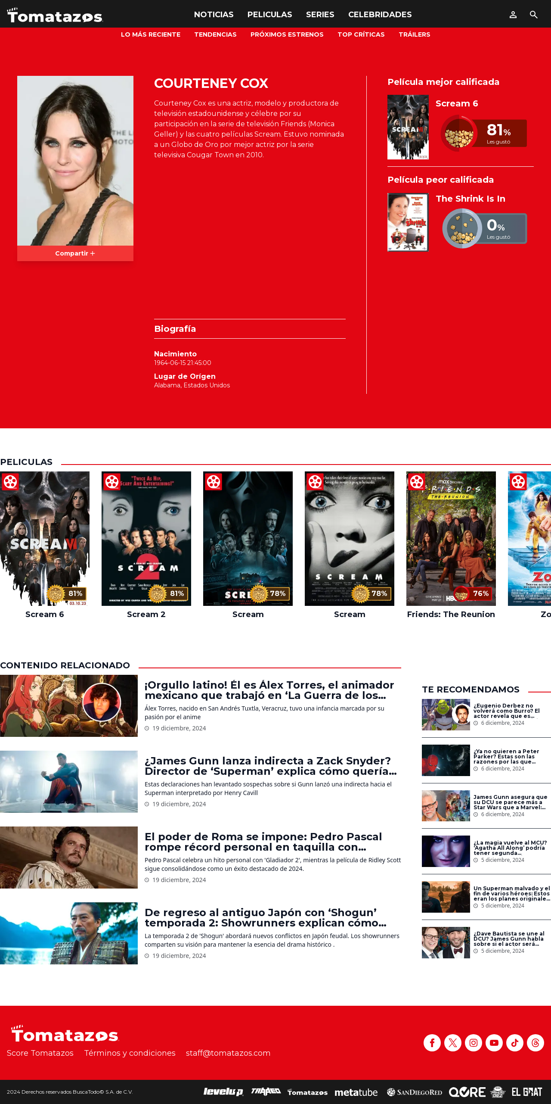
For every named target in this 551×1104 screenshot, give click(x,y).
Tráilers (414, 34)
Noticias (214, 14)
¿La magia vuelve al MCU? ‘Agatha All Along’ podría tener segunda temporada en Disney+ (510, 848)
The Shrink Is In (470, 198)
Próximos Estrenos (287, 34)
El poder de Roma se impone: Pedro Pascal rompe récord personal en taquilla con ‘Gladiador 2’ (263, 842)
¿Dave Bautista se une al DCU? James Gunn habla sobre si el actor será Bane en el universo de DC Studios (512, 939)
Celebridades (380, 14)
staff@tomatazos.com (228, 1053)
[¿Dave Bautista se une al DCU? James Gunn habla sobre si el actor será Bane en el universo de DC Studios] (446, 942)
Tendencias (215, 34)
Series (320, 14)
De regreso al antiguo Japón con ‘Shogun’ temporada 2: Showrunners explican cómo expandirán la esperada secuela (261, 918)
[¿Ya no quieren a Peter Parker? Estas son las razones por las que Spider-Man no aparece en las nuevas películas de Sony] (446, 760)
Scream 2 (146, 614)
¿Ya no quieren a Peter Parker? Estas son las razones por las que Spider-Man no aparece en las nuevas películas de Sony (512, 756)
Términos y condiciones (130, 1053)
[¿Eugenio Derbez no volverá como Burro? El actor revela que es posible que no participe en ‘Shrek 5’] (446, 714)
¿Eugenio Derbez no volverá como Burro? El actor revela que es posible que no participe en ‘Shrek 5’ (510, 711)
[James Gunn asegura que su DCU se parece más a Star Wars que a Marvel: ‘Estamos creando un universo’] (446, 806)
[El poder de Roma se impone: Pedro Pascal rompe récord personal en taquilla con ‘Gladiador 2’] (69, 857)
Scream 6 (457, 103)
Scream (248, 614)
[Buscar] (533, 14)
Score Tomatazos (40, 1053)
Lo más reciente (150, 34)
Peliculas (270, 14)
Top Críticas (361, 34)
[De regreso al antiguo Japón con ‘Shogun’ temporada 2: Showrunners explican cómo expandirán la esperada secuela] (69, 933)
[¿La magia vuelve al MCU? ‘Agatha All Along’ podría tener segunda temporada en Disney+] (446, 851)
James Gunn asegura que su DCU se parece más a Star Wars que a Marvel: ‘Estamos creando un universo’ (511, 802)
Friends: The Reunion (451, 614)
